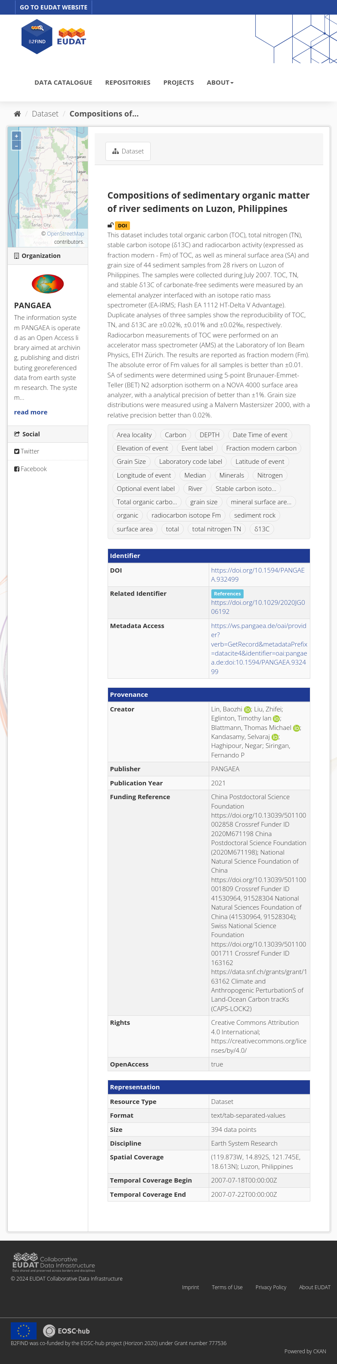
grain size (203, 501)
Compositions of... (104, 113)
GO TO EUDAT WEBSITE (53, 7)
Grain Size (131, 461)
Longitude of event (144, 475)
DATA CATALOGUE (63, 82)
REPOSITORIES (127, 82)
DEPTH (210, 434)
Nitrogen (270, 475)
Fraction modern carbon (261, 448)
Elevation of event (142, 448)
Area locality (134, 434)
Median (195, 475)
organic (128, 515)
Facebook (30, 469)
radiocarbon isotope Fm (186, 515)
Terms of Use (227, 1287)
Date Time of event (260, 434)
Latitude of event (259, 461)
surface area (135, 528)
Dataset (45, 113)
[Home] (17, 113)
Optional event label (146, 488)
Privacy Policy (271, 1287)
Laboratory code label (190, 461)
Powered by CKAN (305, 1351)
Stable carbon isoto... (246, 488)
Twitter (27, 451)
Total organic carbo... (147, 501)
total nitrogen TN (216, 528)
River (195, 488)
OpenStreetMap (65, 233)
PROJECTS (178, 82)
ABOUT (220, 82)
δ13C (261, 528)
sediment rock (254, 515)
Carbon (175, 434)
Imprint (190, 1287)
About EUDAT (315, 1287)
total (172, 528)
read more (31, 412)
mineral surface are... (261, 501)
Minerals (232, 475)
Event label (197, 448)
